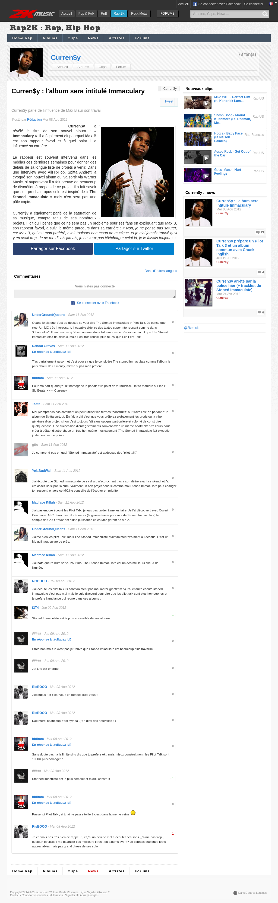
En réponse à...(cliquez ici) (51, 353)
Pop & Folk (86, 13)
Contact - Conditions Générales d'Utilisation (36, 896)
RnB (104, 13)
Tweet (169, 101)
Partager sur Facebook (53, 248)
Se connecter (253, 4)
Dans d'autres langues (161, 271)
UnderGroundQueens (48, 316)
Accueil (66, 13)
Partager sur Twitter (134, 248)
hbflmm (38, 380)
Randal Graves (43, 348)
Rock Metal (139, 13)
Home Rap (22, 38)
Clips (73, 38)
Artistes (117, 38)
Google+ (93, 896)
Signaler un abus (75, 896)
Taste (36, 406)
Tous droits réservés (65, 893)
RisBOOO (39, 583)
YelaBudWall (42, 472)
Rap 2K (119, 13)
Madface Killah (43, 504)
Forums (142, 38)
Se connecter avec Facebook (216, 4)
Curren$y (66, 57)
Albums (50, 38)
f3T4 (35, 609)
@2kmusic (191, 328)
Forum (121, 67)
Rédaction (34, 119)
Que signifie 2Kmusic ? (95, 893)
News (93, 38)
